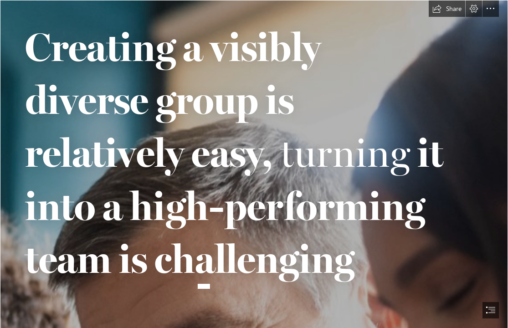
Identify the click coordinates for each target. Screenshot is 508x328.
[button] (447, 8)
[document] (254, 164)
